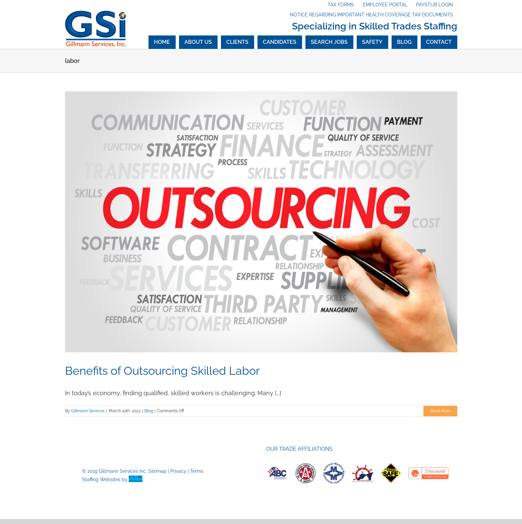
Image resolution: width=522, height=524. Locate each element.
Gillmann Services (88, 411)
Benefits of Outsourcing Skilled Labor (162, 370)
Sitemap (157, 471)
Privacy (178, 471)
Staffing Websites (101, 479)
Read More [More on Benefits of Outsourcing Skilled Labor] (440, 411)
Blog (148, 411)
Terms (197, 471)
